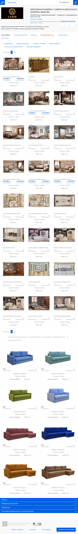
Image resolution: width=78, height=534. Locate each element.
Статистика (5, 38)
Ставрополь (65, 2)
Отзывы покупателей (20, 35)
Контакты (34, 35)
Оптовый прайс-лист (47, 35)
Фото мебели (6, 35)
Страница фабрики (14, 379)
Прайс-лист (13, 85)
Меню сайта (12, 2)
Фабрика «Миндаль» (17, 529)
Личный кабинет (46, 529)
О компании (32, 529)
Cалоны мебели (62, 35)
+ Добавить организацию (66, 529)
